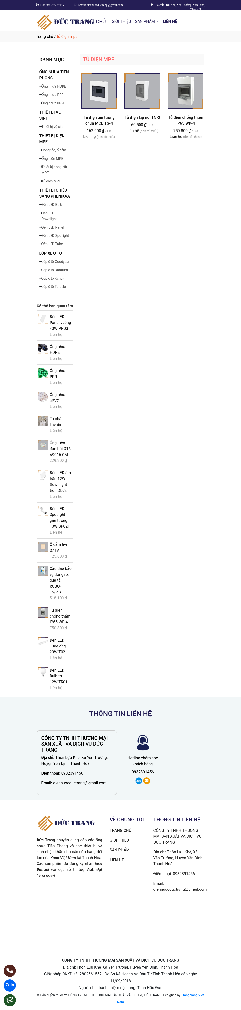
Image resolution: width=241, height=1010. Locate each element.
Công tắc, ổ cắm (53, 150)
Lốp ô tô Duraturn (54, 270)
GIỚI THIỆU (121, 21)
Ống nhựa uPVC (53, 103)
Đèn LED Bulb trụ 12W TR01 (58, 676)
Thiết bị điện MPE (52, 139)
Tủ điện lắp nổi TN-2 (142, 117)
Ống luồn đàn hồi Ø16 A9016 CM (60, 449)
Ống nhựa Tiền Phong (54, 75)
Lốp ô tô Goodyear (55, 262)
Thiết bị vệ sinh (50, 115)
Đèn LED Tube (52, 244)
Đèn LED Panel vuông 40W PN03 (60, 322)
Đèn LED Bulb (51, 205)
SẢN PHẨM (145, 21)
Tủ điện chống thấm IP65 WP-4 (60, 616)
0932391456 (72, 773)
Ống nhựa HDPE (53, 86)
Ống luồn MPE (52, 159)
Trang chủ (44, 36)
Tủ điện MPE (51, 181)
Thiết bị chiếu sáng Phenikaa (54, 193)
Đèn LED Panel (52, 227)
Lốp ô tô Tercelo (53, 287)
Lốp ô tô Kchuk (52, 278)
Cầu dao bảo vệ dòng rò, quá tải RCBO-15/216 (61, 580)
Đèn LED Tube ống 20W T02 (58, 646)
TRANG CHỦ (92, 22)
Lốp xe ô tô (50, 253)
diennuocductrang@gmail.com (80, 783)
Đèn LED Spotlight (55, 236)
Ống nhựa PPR (52, 95)
